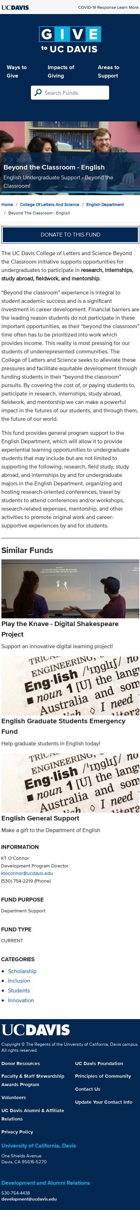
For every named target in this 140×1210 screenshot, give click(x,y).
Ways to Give (17, 71)
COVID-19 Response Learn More (108, 7)
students (19, 990)
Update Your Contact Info (103, 1101)
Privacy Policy (17, 1131)
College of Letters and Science (49, 204)
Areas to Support (108, 71)
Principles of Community (103, 1075)
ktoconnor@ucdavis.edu (27, 873)
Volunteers (13, 1097)
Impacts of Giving (61, 71)
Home (7, 204)
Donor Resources (20, 1063)
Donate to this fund (70, 235)
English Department (105, 204)
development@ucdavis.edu (29, 1199)
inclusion (19, 981)
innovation (21, 1000)
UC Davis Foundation (99, 1063)
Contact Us (87, 1088)
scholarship (22, 971)
